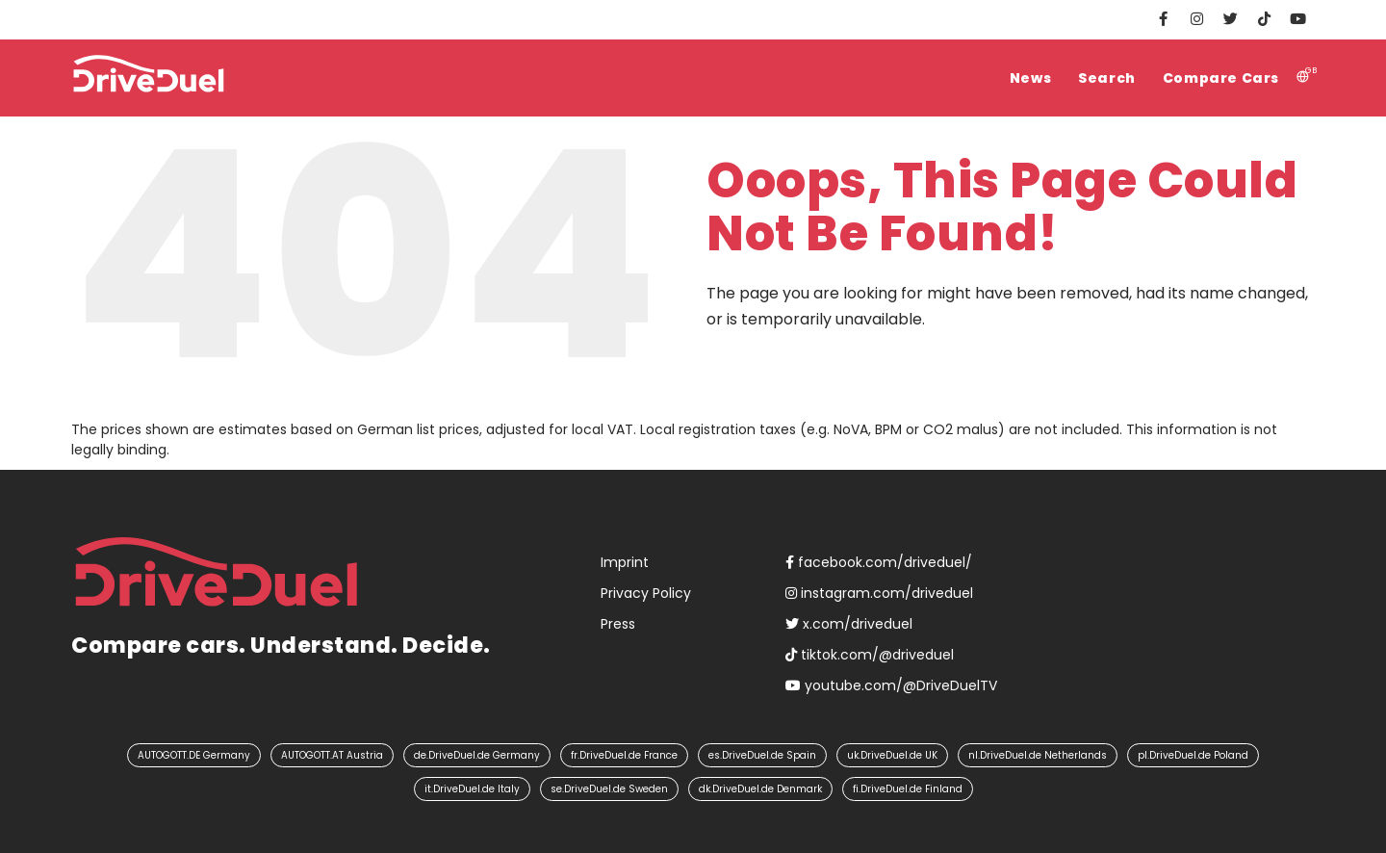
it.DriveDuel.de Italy (472, 789)
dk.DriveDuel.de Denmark (760, 789)
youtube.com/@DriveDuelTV (891, 685)
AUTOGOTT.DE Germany (194, 755)
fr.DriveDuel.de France (624, 755)
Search (1107, 78)
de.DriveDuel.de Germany (477, 755)
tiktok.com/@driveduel (869, 654)
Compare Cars (1221, 78)
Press (618, 623)
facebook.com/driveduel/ (878, 562)
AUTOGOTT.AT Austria (332, 755)
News (1030, 78)
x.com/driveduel (848, 623)
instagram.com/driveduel (879, 593)
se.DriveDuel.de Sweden (609, 789)
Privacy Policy (646, 593)
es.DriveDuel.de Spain (762, 755)
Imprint (625, 562)
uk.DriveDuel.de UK (892, 755)
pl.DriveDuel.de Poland (1193, 755)
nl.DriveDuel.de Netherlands (1037, 755)
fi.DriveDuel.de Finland (907, 789)
